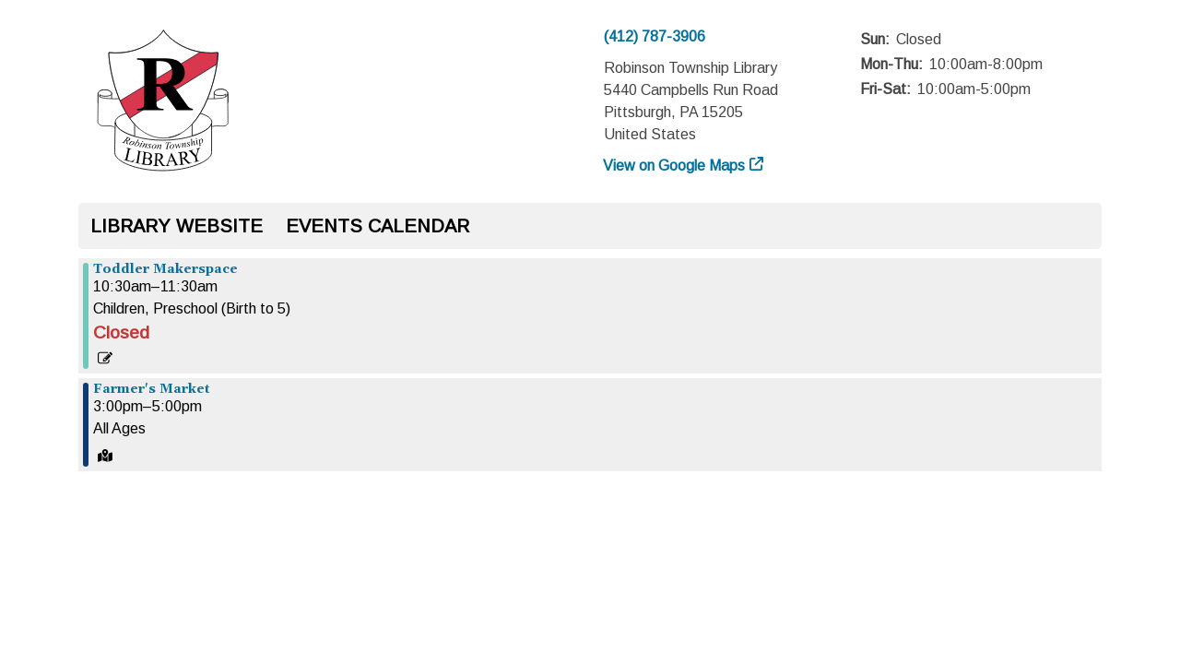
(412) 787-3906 (654, 36)
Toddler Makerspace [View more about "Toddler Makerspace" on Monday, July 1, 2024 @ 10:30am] (165, 269)
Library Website (176, 226)
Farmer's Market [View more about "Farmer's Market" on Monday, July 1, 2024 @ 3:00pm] (151, 389)
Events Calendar (377, 226)
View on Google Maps (674, 165)
